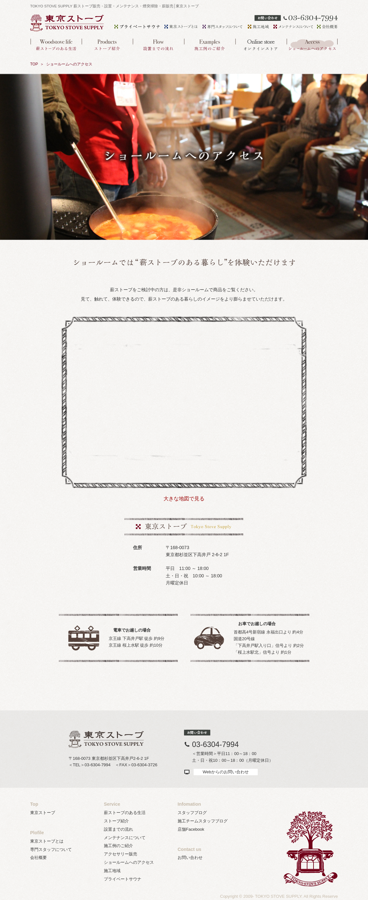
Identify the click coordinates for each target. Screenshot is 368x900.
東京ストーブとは (46, 841)
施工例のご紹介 (118, 845)
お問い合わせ (190, 857)
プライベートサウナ (122, 879)
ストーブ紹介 (116, 821)
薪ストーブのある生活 (125, 812)
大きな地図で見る (184, 498)
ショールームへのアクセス (129, 862)
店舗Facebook (191, 829)
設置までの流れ (118, 829)
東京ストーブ (42, 812)
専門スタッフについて (51, 849)
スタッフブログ (192, 812)
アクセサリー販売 (120, 854)
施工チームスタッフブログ (203, 821)
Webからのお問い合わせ (226, 771)
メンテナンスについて (125, 837)
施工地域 (112, 870)
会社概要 (38, 857)
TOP (34, 64)
